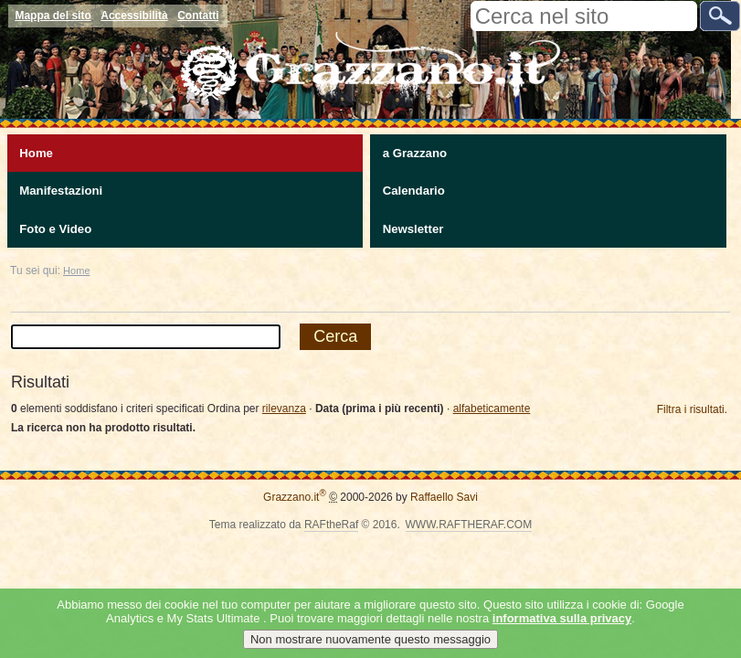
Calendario (414, 190)
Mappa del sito (52, 15)
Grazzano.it (294, 497)
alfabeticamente (492, 408)
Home (36, 153)
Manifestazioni (60, 190)
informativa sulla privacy (561, 618)
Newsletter (413, 229)
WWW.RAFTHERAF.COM (469, 524)
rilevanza (284, 408)
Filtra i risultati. (692, 409)
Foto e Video (55, 229)
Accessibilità (134, 15)
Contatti (197, 15)
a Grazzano (415, 153)
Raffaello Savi (444, 497)
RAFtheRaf (331, 524)
